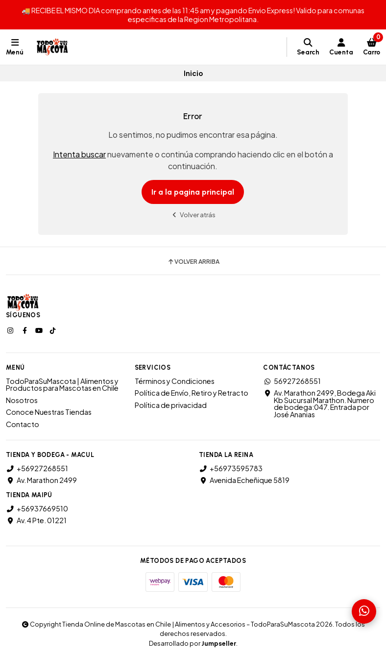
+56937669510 (37, 508)
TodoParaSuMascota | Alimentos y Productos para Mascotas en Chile (62, 385)
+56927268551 (37, 468)
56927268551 (292, 381)
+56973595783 (231, 468)
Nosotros (22, 400)
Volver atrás (193, 214)
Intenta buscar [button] (79, 154)
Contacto (22, 424)
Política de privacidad (171, 405)
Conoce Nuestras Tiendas (49, 411)
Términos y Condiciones (175, 381)
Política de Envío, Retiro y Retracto (191, 392)
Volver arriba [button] (193, 262)
